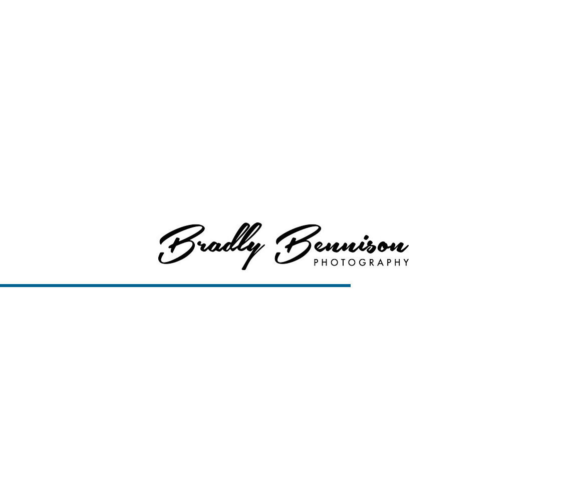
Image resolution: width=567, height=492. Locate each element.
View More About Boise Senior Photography (283, 96)
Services (382, 20)
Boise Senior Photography (240, 477)
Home (297, 20)
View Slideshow (351, 477)
